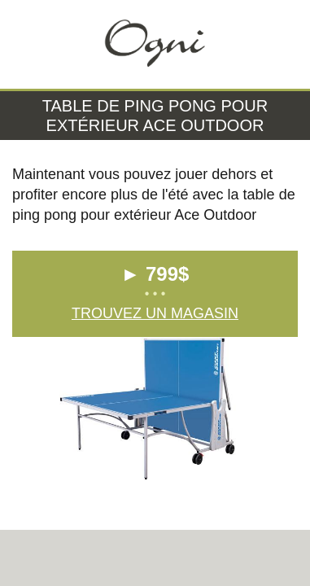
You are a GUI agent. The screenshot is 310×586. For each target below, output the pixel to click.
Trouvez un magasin (155, 313)
